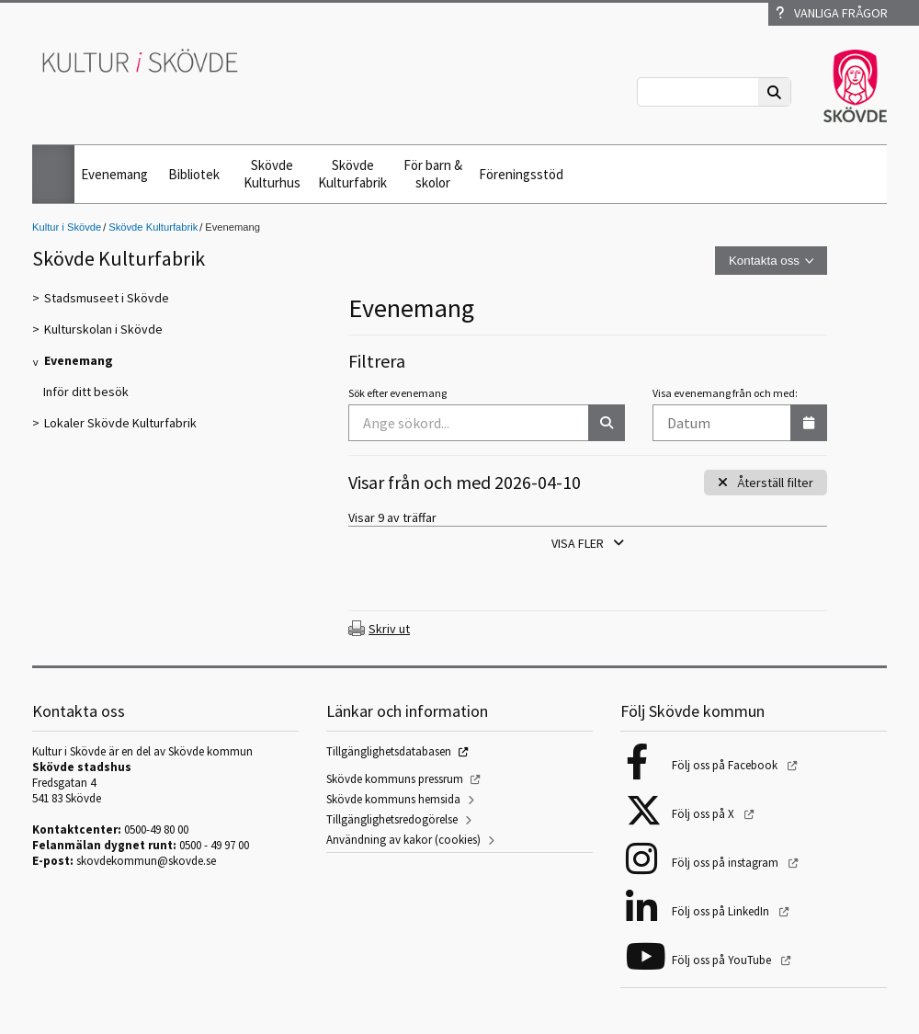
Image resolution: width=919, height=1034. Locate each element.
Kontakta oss (764, 260)
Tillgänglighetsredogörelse (392, 819)
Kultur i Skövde (66, 227)
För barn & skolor (432, 173)
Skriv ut (389, 628)
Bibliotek (194, 174)
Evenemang (114, 174)
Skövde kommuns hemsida (393, 799)
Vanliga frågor (832, 13)
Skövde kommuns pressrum (394, 779)
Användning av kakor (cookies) (403, 839)
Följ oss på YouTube (723, 960)
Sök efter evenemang (397, 393)
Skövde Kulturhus (272, 173)
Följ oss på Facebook (726, 765)
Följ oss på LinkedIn (722, 911)
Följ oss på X (704, 814)
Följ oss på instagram (726, 862)
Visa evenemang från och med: (725, 393)
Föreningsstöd (521, 174)
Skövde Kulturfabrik (352, 173)
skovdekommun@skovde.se (146, 861)
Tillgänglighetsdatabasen (388, 751)
